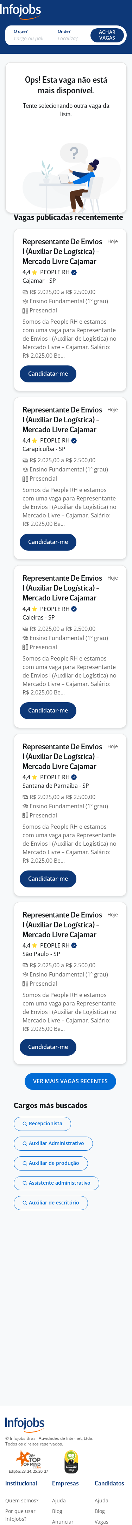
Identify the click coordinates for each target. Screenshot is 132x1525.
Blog (57, 1511)
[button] (107, 35)
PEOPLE (58, 272)
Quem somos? (21, 1500)
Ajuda (59, 1500)
